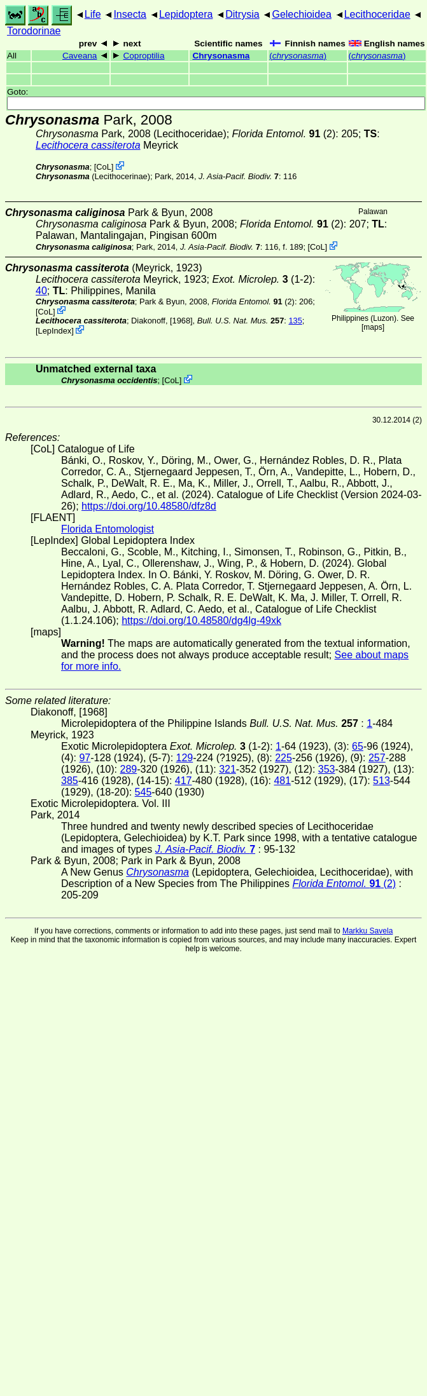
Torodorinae (34, 30)
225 (283, 757)
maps (372, 327)
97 (84, 757)
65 (357, 746)
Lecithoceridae (377, 14)
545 (143, 792)
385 (69, 780)
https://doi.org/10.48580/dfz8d (148, 506)
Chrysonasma (220, 55)
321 (227, 769)
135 (295, 320)
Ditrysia (242, 14)
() (297, 55)
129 (184, 757)
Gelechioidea (301, 14)
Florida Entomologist (107, 529)
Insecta (129, 14)
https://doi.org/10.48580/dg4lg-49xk (201, 620)
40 (41, 290)
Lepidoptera (186, 14)
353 (326, 769)
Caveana (79, 55)
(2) (284, 133)
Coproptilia (143, 55)
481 (282, 780)
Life (93, 14)
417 (183, 780)
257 (377, 757)
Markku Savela (367, 930)
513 (381, 780)
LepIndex (55, 330)
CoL (103, 167)
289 (128, 769)
